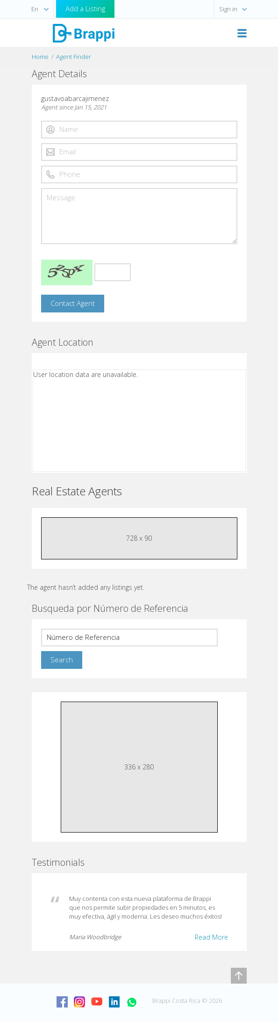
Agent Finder (73, 56)
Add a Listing (85, 8)
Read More (211, 937)
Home (40, 56)
